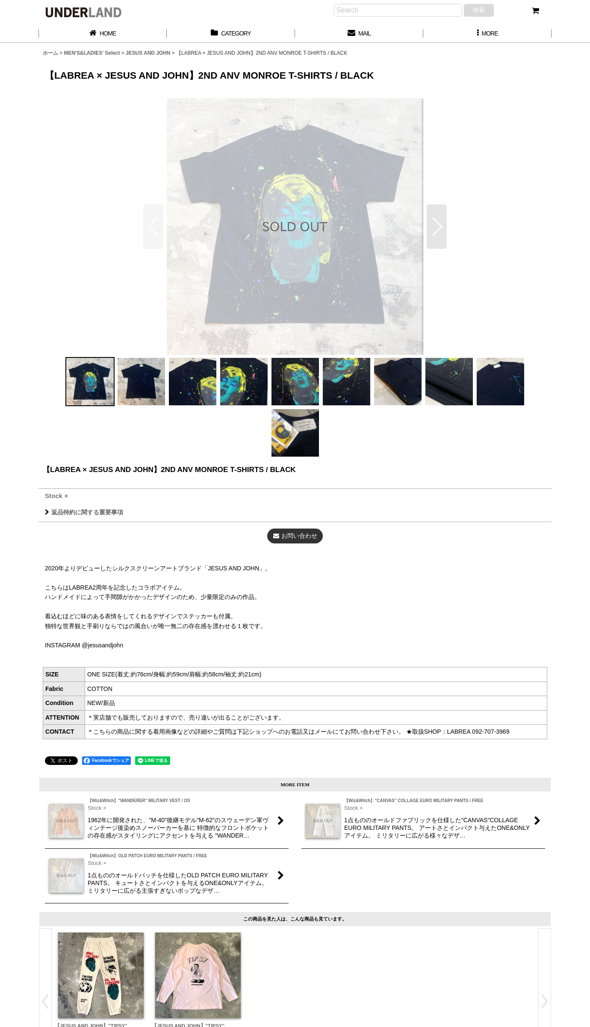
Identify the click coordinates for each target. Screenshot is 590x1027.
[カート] (535, 10)
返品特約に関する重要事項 (84, 512)
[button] (487, 33)
